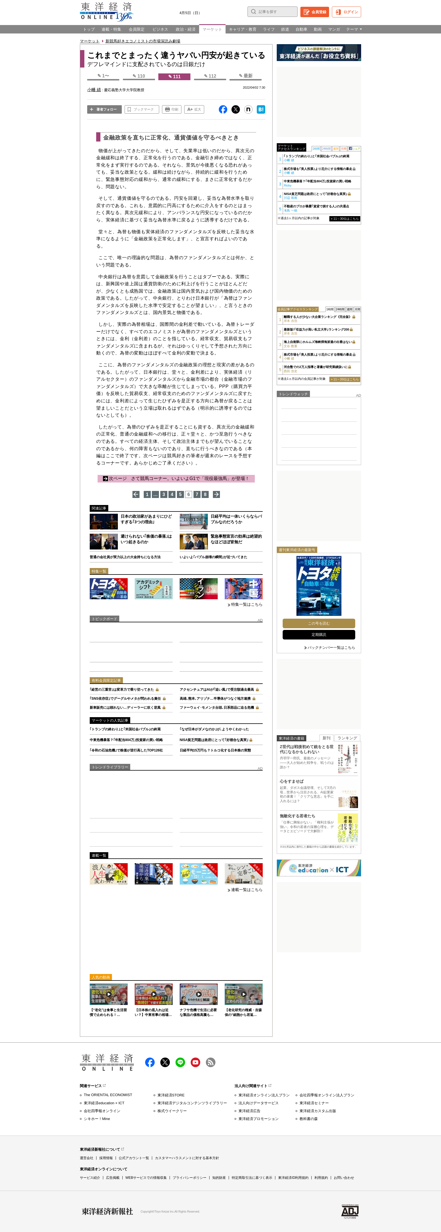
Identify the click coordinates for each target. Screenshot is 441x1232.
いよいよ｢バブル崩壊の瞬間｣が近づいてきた (213, 557)
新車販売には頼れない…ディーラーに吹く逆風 (125, 708)
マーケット (90, 41)
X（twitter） (165, 1062)
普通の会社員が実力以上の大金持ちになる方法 (125, 557)
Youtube (195, 1062)
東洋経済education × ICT (104, 1103)
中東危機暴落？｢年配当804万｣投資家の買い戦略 (126, 740)
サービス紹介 (90, 1177)
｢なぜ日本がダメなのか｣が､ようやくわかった (214, 729)
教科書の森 (309, 1119)
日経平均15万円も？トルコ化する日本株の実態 (215, 750)
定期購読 (319, 634)
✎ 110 (138, 76)
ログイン (350, 12)
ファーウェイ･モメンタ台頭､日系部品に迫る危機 (217, 708)
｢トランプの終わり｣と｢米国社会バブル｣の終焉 (125, 729)
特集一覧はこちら (247, 604)
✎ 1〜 (103, 75)
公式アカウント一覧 (134, 1158)
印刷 (175, 109)
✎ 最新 (246, 75)
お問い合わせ (344, 1177)
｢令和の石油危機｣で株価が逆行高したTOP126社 (126, 750)
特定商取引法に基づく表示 (252, 1177)
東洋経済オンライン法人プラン (264, 1095)
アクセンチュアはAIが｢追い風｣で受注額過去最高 (217, 690)
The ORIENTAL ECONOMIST (108, 1095)
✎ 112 (210, 76)
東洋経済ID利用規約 (293, 1177)
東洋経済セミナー (314, 1103)
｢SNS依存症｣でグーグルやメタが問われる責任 (125, 699)
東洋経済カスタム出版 (318, 1111)
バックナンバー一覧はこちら (331, 647)
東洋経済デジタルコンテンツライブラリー (192, 1103)
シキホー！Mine (97, 1119)
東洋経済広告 (249, 1111)
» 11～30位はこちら (345, 218)
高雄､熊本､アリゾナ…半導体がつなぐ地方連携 (215, 699)
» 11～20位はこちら (345, 379)
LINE (180, 1062)
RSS (210, 1062)
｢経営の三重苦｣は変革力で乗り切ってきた (122, 690)
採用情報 (106, 1158)
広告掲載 (113, 1177)
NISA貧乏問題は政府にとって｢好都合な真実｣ (214, 740)
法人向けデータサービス (258, 1103)
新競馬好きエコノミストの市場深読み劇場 (142, 41)
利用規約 (321, 1177)
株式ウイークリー (172, 1111)
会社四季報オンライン (102, 1111)
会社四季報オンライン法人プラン (327, 1095)
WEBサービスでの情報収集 (146, 1177)
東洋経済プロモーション (258, 1119)
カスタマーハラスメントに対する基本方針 (187, 1158)
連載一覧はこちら (247, 889)
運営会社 (86, 1158)
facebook (150, 1062)
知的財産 (219, 1177)
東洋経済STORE (171, 1095)
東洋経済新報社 (107, 1211)
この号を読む (319, 623)
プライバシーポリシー (189, 1177)
